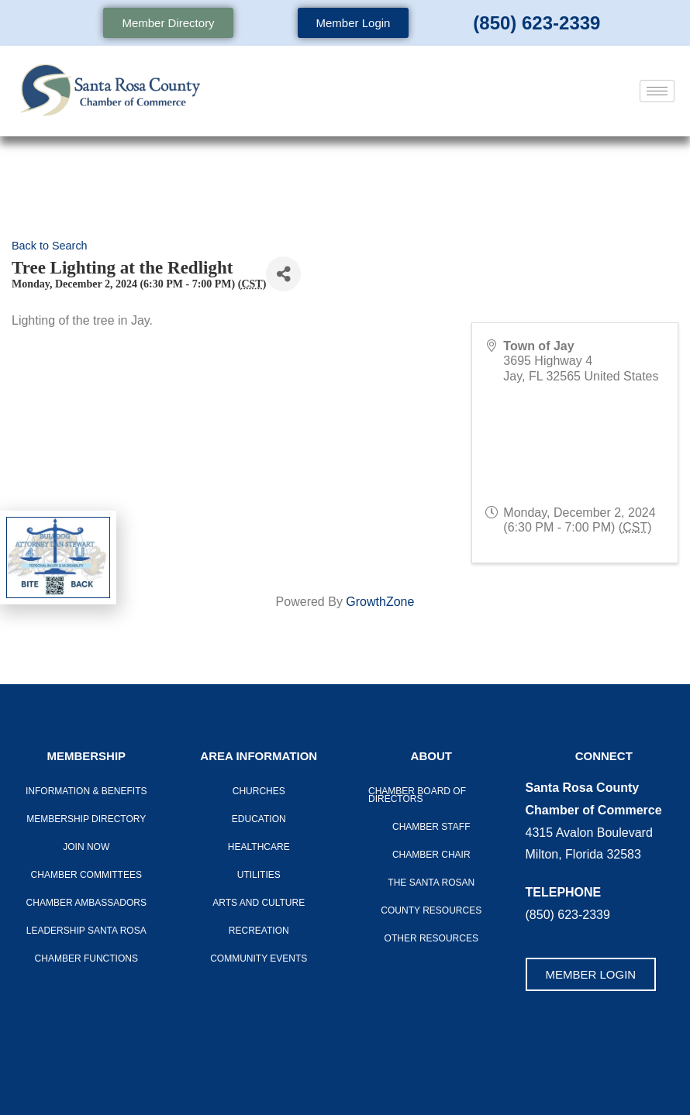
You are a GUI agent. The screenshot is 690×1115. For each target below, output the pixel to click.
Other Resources (431, 938)
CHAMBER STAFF (431, 826)
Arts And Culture (258, 902)
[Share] (283, 273)
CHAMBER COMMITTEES (86, 874)
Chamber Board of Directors (417, 795)
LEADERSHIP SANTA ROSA (86, 930)
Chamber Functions (86, 958)
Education (259, 819)
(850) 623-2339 (536, 22)
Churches (259, 791)
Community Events (258, 958)
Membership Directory (86, 819)
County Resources (431, 910)
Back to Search (50, 245)
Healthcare (259, 846)
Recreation (259, 930)
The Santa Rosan (431, 882)
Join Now (86, 846)
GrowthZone (380, 601)
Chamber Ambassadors (86, 902)
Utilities (259, 874)
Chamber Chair (431, 854)
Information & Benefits (86, 791)
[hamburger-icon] (657, 91)
